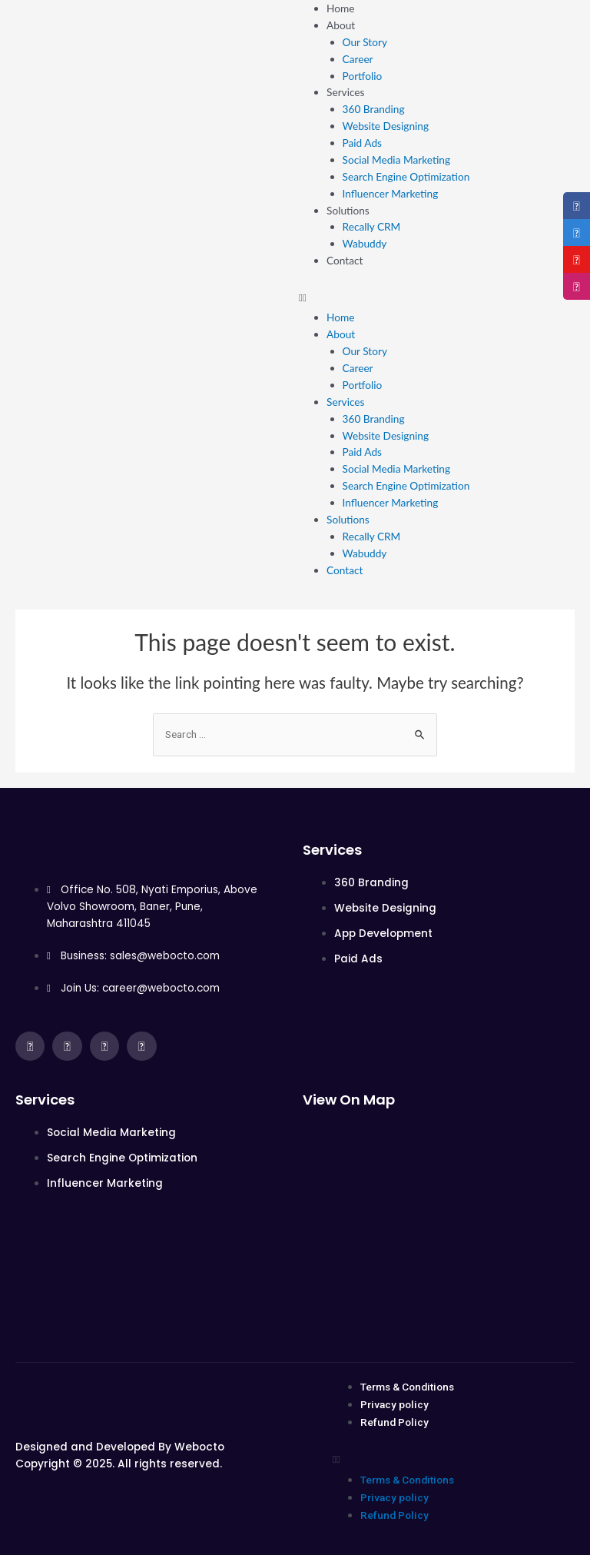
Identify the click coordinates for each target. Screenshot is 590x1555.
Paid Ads (362, 142)
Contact (344, 260)
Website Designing (386, 125)
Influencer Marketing (391, 193)
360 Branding (374, 108)
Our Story (365, 41)
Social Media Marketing (397, 159)
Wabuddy (365, 243)
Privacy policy (394, 1404)
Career (358, 58)
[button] (442, 297)
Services (345, 91)
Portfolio (363, 75)
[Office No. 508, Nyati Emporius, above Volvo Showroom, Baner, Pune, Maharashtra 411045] (439, 1220)
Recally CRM (372, 226)
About (340, 25)
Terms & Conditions (407, 1387)
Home (340, 8)
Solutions (348, 210)
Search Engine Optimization (406, 176)
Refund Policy (394, 1422)
